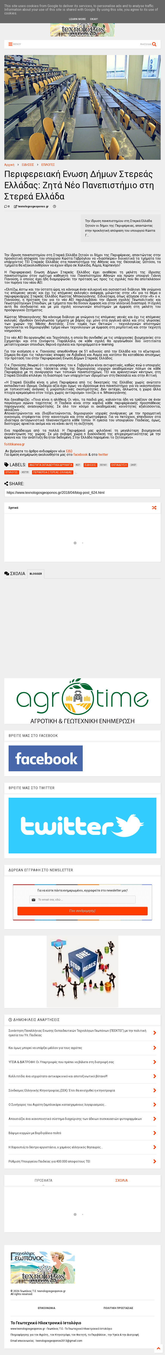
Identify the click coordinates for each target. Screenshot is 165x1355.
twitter (103, 455)
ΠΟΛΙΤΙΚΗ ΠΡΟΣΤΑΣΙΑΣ (118, 1308)
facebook (80, 455)
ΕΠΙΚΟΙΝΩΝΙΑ (46, 1308)
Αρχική (9, 164)
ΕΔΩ (69, 451)
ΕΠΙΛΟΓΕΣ (48, 164)
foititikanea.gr (14, 444)
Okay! (94, 19)
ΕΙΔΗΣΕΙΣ (28, 164)
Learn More (77, 19)
